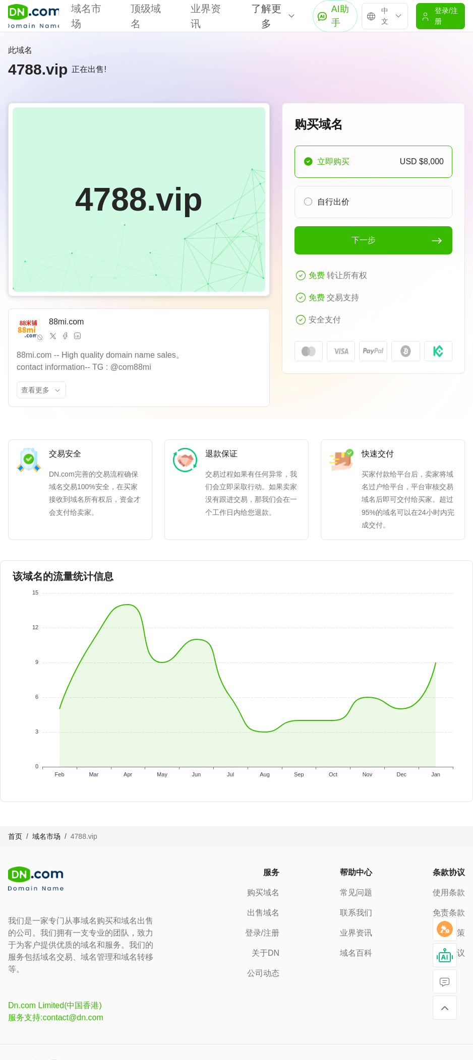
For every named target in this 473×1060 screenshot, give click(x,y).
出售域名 (263, 912)
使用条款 (449, 892)
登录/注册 (262, 933)
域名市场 (46, 836)
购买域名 (263, 892)
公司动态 (263, 973)
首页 (15, 836)
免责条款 (449, 912)
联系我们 (356, 912)
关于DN (265, 953)
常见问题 (356, 892)
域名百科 (356, 953)
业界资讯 (356, 933)
